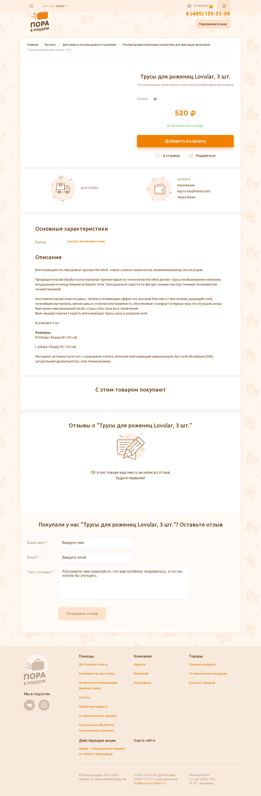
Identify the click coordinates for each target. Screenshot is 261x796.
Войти (224, 6)
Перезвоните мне (213, 25)
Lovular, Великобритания (87, 243)
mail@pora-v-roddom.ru (150, 783)
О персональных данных (98, 716)
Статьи (84, 698)
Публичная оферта (94, 707)
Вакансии (141, 674)
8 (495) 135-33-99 (205, 14)
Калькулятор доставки (97, 674)
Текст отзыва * (40, 574)
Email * (33, 559)
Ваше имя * (37, 545)
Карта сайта (145, 741)
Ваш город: (58, 5)
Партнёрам (143, 683)
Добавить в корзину (185, 141)
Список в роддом (203, 665)
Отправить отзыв (82, 616)
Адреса (140, 665)
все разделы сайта (32, 6)
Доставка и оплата (94, 665)
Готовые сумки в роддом (209, 674)
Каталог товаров (202, 683)
